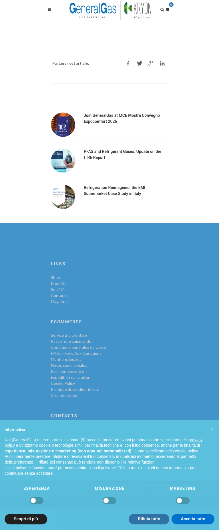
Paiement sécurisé (67, 371)
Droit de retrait (64, 395)
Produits (58, 283)
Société (58, 289)
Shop (55, 277)
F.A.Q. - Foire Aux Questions (76, 353)
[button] (211, 439)
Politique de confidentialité (75, 389)
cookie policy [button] (186, 461)
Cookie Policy (63, 383)
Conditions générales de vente (78, 347)
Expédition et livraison (70, 377)
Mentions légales (66, 359)
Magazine (59, 301)
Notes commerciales (69, 365)
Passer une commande (71, 341)
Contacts (59, 295)
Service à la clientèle (69, 335)
